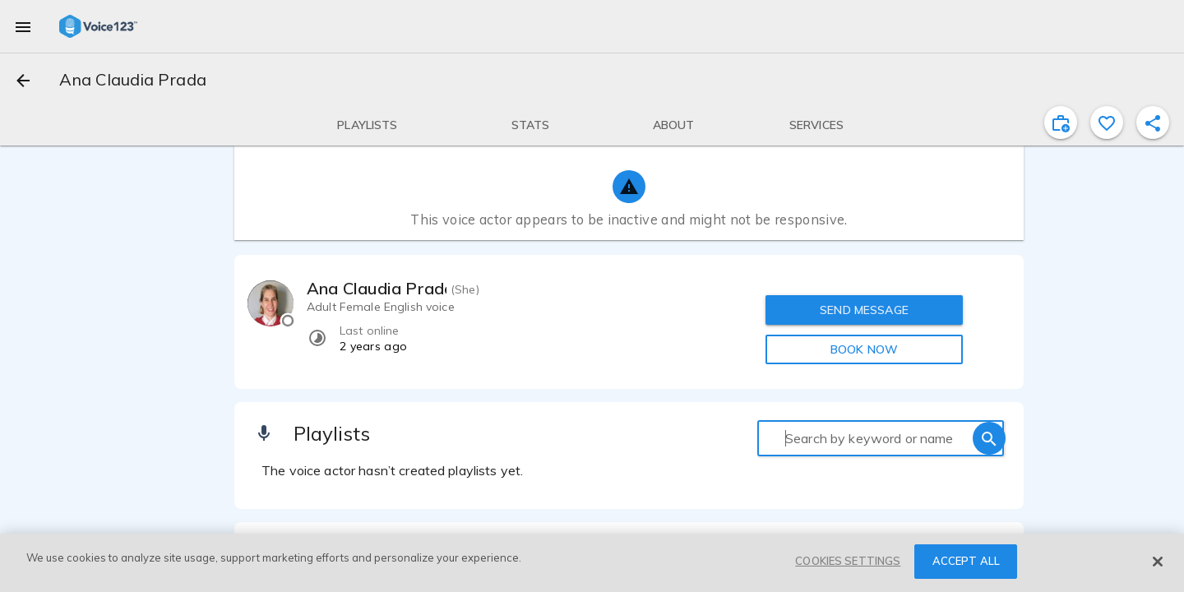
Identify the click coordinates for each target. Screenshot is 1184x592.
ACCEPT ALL (966, 560)
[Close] (1158, 561)
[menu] (23, 26)
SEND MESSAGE (864, 310)
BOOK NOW (864, 349)
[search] (989, 438)
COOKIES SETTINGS (847, 560)
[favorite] (1106, 122)
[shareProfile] (1152, 122)
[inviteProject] (1060, 122)
